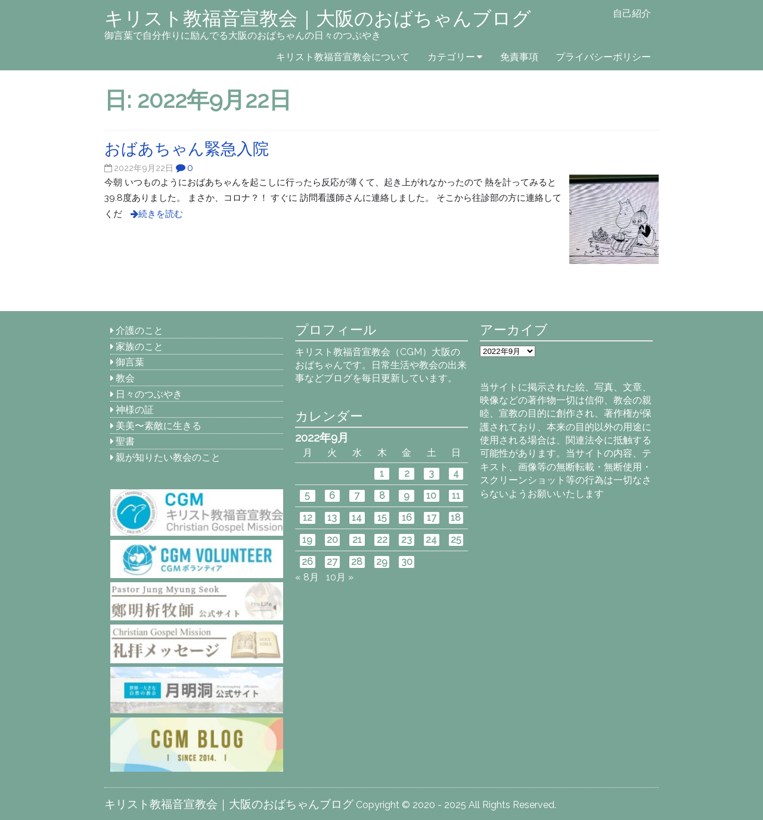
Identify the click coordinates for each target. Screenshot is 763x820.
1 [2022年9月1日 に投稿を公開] (382, 473)
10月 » (339, 577)
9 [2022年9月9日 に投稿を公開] (407, 495)
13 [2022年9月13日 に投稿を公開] (332, 517)
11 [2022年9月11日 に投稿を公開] (456, 495)
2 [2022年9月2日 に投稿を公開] (407, 473)
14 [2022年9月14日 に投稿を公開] (357, 517)
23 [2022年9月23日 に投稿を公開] (406, 539)
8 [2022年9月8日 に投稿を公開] (382, 495)
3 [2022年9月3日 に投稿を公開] (431, 473)
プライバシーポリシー (603, 57)
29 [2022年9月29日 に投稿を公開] (381, 561)
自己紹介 (632, 13)
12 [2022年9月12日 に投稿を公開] (307, 517)
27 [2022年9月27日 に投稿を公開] (332, 561)
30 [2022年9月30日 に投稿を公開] (406, 561)
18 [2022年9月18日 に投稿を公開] (456, 517)
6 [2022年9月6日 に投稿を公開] (332, 495)
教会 (125, 378)
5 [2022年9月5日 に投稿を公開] (307, 495)
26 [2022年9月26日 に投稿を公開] (307, 561)
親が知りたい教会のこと (168, 457)
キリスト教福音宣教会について (343, 57)
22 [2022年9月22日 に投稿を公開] (382, 539)
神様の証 (135, 409)
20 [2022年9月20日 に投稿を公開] (332, 539)
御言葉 (130, 362)
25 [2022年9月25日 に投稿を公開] (456, 539)
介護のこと (139, 330)
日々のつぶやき (149, 394)
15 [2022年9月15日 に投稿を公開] (382, 517)
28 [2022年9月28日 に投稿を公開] (356, 561)
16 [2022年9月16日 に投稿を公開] (407, 517)
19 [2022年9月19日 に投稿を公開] (307, 539)
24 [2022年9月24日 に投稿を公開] (431, 539)
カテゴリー (451, 57)
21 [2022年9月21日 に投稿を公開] (357, 539)
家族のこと (139, 346)
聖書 (125, 441)
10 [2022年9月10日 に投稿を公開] (431, 495)
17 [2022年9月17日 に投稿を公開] (431, 517)
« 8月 (307, 577)
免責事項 (519, 57)
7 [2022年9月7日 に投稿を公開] (356, 495)
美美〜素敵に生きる (158, 425)
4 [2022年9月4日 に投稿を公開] (456, 473)
